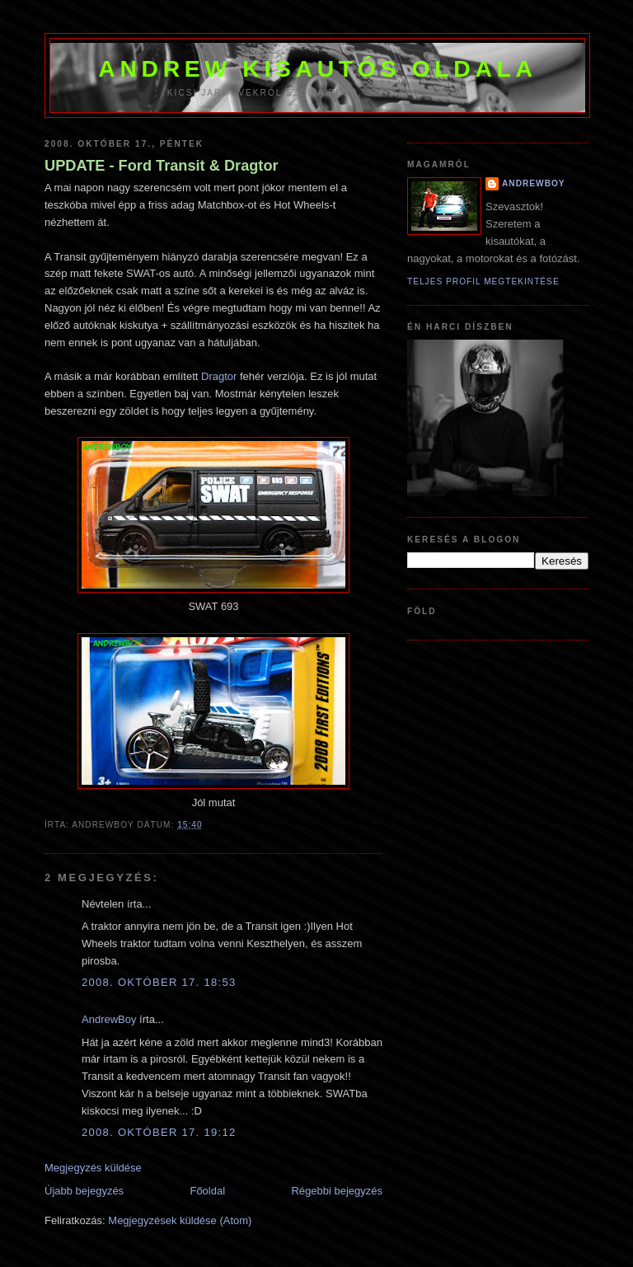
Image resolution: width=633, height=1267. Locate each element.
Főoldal (207, 1191)
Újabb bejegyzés (84, 1191)
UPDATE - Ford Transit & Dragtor (162, 165)
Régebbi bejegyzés (336, 1191)
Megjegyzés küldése (93, 1167)
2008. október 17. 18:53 (159, 982)
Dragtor (219, 376)
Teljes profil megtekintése (483, 281)
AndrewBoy (109, 1019)
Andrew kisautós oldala (317, 68)
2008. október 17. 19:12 (159, 1132)
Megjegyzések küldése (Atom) (179, 1220)
